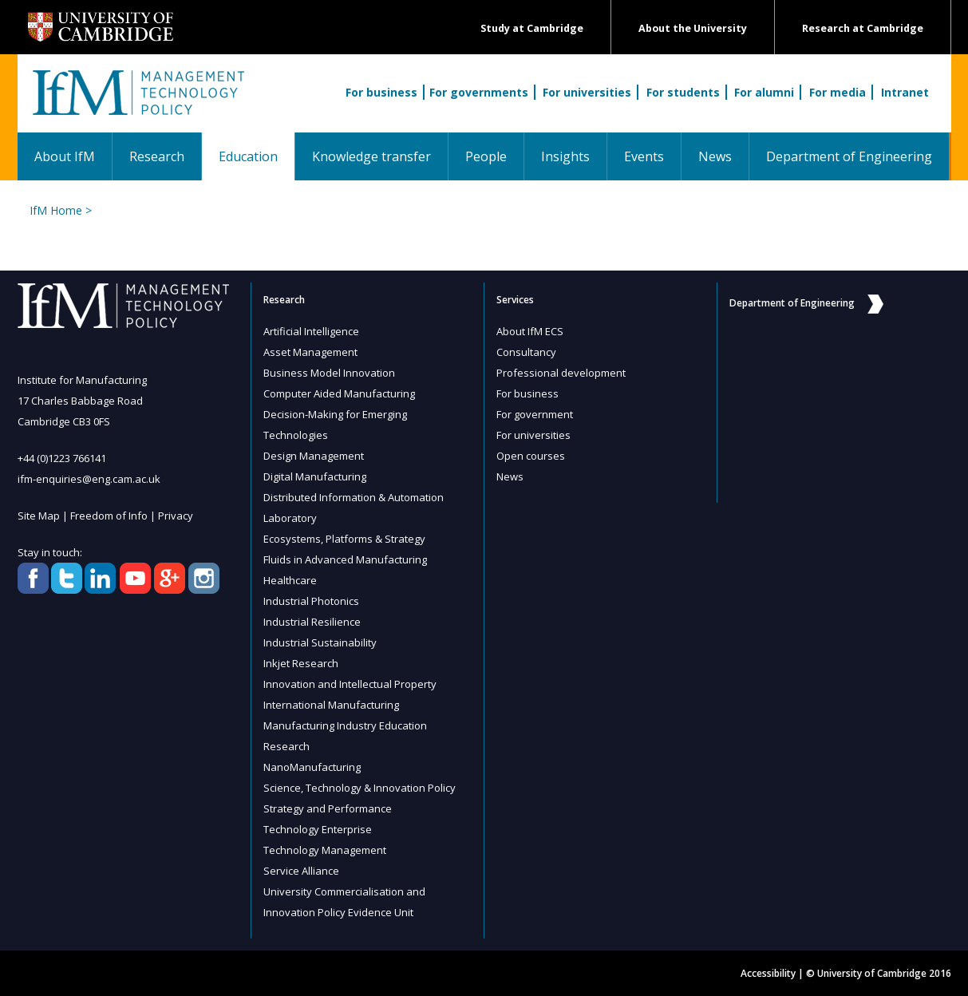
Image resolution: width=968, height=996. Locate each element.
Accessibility (768, 973)
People (486, 156)
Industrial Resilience (312, 622)
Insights (565, 156)
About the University (692, 28)
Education (256, 156)
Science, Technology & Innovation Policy (359, 788)
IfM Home (56, 210)
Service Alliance (301, 871)
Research (156, 156)
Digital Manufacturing (314, 476)
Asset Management (310, 352)
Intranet (905, 92)
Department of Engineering (849, 156)
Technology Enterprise (317, 829)
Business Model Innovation (329, 373)
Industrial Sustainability (320, 642)
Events (644, 156)
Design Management (313, 456)
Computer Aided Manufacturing (339, 393)
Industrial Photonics (311, 601)
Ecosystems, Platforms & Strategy (344, 539)
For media (837, 92)
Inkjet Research (300, 663)
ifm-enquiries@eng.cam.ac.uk (89, 479)
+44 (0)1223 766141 (62, 458)
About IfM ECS (529, 331)
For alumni (764, 92)
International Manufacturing (331, 705)
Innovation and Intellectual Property (350, 684)
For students (683, 92)
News (715, 156)
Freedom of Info (109, 515)
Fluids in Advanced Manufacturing (345, 559)
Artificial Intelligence (311, 331)
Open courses (530, 456)
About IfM (64, 156)
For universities (587, 92)
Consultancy (526, 352)
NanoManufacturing (312, 767)
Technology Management (324, 850)
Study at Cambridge (531, 28)
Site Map (39, 515)
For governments (478, 92)
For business (381, 92)
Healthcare (290, 580)
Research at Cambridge (862, 28)
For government (534, 414)
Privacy (175, 515)
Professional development (561, 373)
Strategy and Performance (327, 808)
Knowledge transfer (371, 156)
